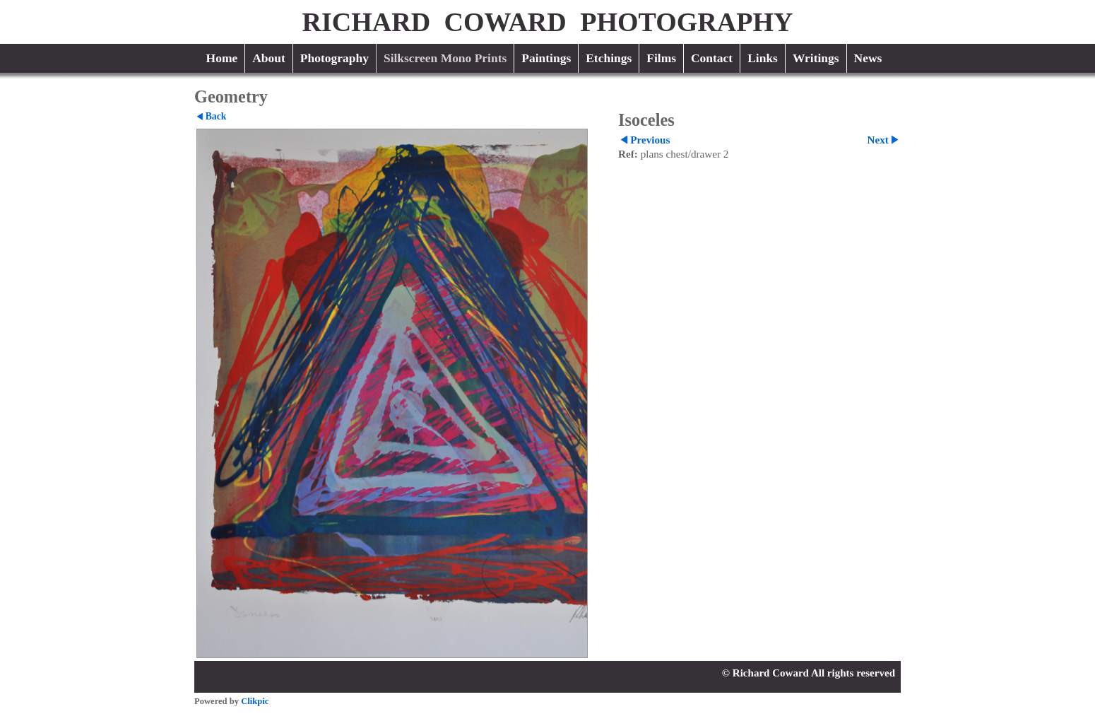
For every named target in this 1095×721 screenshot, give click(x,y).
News (868, 58)
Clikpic (254, 701)
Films (661, 58)
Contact (712, 58)
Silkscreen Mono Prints (445, 58)
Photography (334, 58)
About (268, 58)
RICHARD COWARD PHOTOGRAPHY (547, 22)
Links (762, 58)
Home (222, 58)
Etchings (609, 58)
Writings (816, 58)
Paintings (546, 58)
